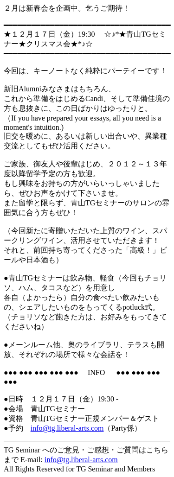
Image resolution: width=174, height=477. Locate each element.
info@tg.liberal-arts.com (81, 460)
